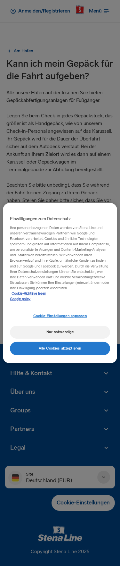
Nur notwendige (60, 332)
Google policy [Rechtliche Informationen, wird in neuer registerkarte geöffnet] (20, 299)
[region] (60, 283)
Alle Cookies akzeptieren (60, 348)
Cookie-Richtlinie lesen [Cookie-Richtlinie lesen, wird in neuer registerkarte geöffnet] (29, 293)
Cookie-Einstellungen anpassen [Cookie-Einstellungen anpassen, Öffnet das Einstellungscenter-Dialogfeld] (60, 316)
